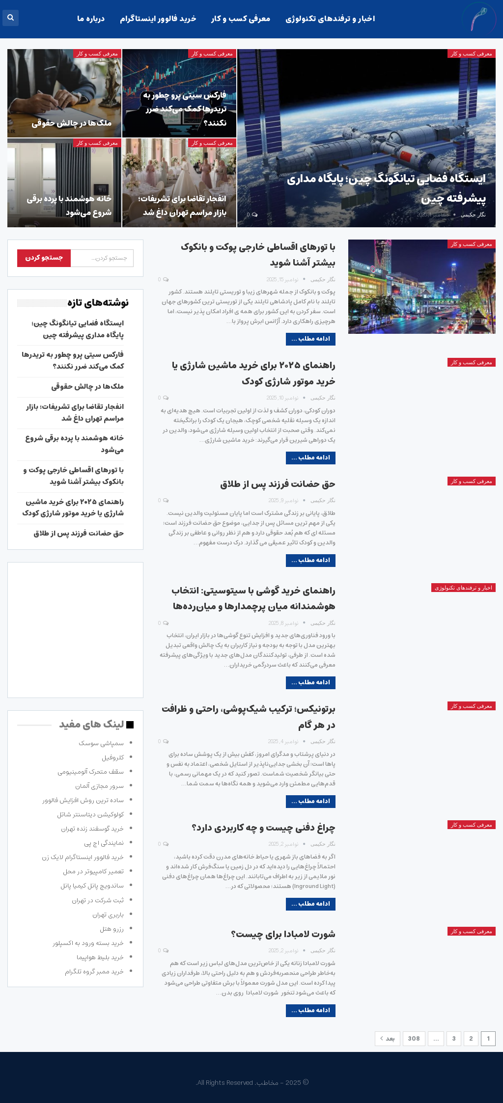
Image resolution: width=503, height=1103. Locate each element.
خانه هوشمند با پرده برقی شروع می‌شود (69, 206)
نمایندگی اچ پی (104, 843)
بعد (387, 1039)
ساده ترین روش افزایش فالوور (83, 800)
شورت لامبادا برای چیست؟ (283, 934)
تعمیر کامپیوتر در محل (93, 871)
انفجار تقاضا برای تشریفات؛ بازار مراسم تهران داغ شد (182, 206)
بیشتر (52, 19)
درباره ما (91, 19)
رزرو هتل (112, 929)
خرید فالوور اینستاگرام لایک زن (83, 857)
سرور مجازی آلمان (99, 786)
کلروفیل (113, 757)
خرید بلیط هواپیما (100, 957)
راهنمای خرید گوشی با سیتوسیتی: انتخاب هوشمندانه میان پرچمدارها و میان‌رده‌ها (253, 599)
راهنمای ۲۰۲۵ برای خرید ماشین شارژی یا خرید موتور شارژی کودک (253, 373)
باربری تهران (108, 914)
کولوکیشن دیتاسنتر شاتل (90, 814)
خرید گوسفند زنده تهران (92, 828)
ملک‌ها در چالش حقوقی (71, 123)
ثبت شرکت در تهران (98, 900)
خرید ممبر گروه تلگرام (94, 971)
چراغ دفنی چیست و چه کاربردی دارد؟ (263, 828)
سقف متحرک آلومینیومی (90, 772)
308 (414, 1039)
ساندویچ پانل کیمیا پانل (92, 885)
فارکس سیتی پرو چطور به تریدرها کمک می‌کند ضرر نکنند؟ (184, 109)
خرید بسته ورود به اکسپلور (88, 943)
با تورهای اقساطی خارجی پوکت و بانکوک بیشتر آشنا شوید (73, 476)
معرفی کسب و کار (241, 19)
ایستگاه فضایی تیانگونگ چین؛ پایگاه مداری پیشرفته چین (77, 329)
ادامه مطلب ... (310, 339)
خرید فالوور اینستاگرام (158, 19)
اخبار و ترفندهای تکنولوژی (330, 19)
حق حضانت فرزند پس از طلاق (277, 484)
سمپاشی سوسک (101, 743)
